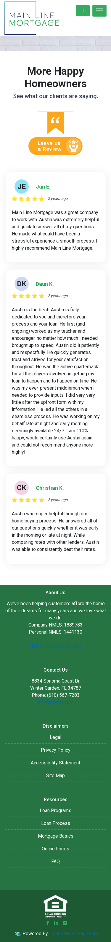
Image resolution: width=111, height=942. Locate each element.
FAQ (55, 861)
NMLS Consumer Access (56, 646)
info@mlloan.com (55, 702)
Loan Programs (55, 810)
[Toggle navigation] (99, 11)
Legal (55, 737)
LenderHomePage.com (74, 933)
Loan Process (55, 823)
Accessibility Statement (55, 763)
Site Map (55, 775)
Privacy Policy (55, 750)
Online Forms (55, 849)
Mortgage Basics (55, 836)
